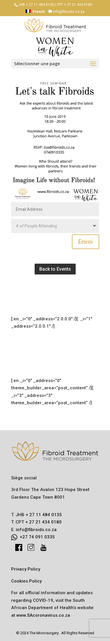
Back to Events (55, 269)
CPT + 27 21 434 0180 (74, 5)
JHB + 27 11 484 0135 (36, 5)
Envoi (85, 241)
